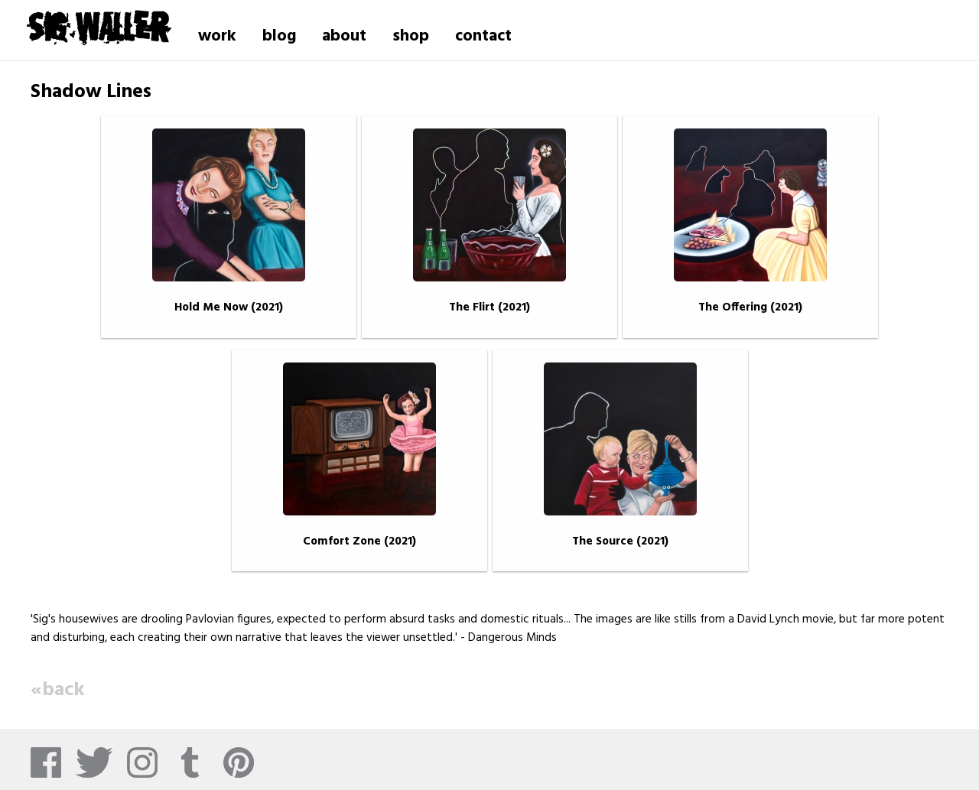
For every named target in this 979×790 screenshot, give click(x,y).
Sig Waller (98, 26)
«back (58, 690)
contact (483, 36)
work (217, 36)
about (344, 36)
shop (410, 36)
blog (279, 36)
